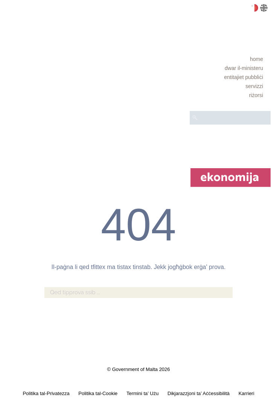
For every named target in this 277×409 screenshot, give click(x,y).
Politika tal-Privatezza (46, 393)
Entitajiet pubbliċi (243, 77)
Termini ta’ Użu (142, 393)
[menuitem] (230, 59)
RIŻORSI (256, 95)
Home (256, 59)
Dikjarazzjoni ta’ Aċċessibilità (198, 393)
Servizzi (254, 86)
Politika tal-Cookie (97, 393)
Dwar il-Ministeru (244, 68)
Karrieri (246, 393)
